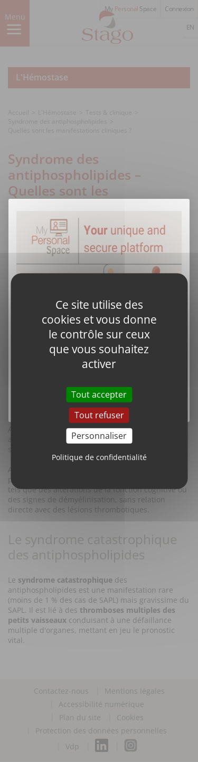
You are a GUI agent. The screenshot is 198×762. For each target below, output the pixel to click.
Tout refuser (99, 414)
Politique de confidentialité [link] (99, 457)
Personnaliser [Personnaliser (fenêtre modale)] (99, 436)
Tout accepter (99, 394)
